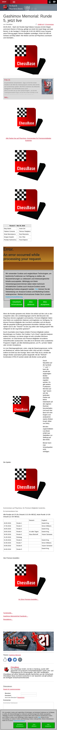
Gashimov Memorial (15, 655)
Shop (4, 2)
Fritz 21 (7, 80)
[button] (14, 2)
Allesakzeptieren (48, 725)
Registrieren (21, 697)
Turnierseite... (8, 613)
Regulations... (8, 619)
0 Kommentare (49, 24)
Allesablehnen (34, 725)
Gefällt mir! (41, 24)
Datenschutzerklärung (19, 720)
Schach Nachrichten (16, 7)
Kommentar (7, 700)
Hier (39, 717)
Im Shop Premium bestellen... (29, 599)
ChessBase (15, 667)
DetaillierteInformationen (20, 725)
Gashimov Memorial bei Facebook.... (15, 616)
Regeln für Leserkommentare (11, 689)
